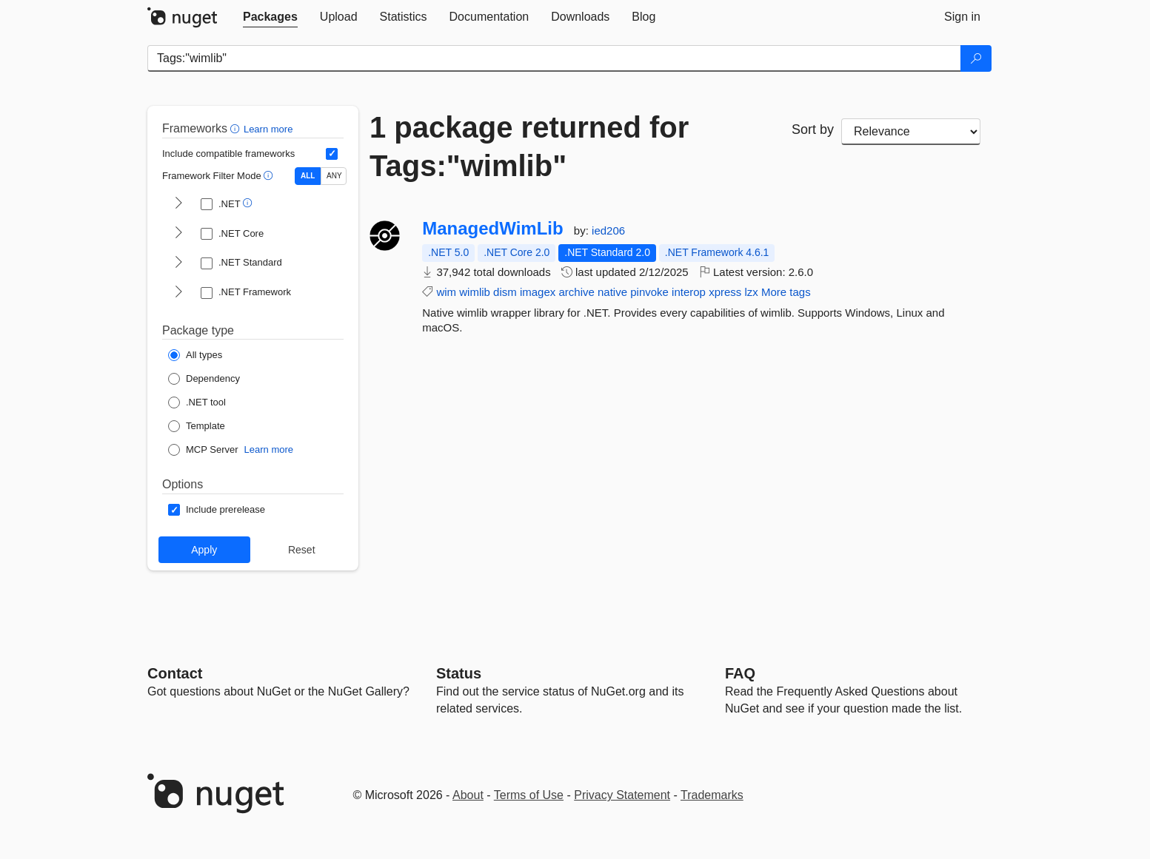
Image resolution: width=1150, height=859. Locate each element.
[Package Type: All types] (195, 355)
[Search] (976, 58)
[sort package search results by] (910, 131)
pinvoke (649, 292)
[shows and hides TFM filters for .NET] (178, 204)
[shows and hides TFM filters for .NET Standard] (178, 263)
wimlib (474, 292)
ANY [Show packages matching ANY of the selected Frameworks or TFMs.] (334, 176)
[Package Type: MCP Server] (203, 450)
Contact (174, 673)
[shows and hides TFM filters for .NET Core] (178, 234)
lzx (751, 292)
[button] (236, 128)
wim (446, 292)
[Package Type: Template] (196, 426)
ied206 (608, 230)
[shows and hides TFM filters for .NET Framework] (178, 293)
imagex (537, 292)
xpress (725, 292)
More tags (786, 292)
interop (689, 292)
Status (458, 673)
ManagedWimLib (492, 228)
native (612, 292)
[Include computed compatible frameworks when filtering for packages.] (332, 154)
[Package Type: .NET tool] (197, 402)
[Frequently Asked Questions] (740, 673)
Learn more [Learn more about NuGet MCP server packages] (268, 449)
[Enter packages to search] (554, 58)
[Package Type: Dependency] (204, 379)
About (468, 795)
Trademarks (712, 795)
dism (505, 292)
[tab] (270, 17)
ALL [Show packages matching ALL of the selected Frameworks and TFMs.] (308, 176)
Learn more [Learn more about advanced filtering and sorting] (268, 129)
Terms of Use (529, 795)
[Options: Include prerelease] (216, 510)
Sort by (813, 129)
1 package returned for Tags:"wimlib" (529, 146)
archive (576, 292)
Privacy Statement (622, 795)
